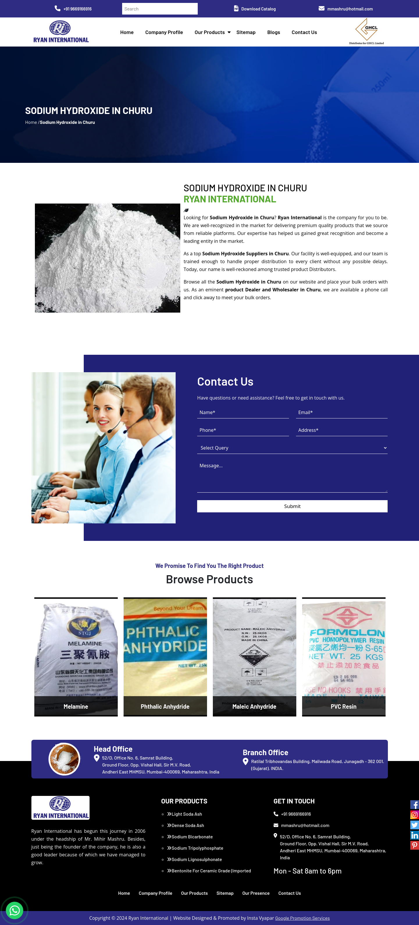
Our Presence (256, 893)
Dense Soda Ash (185, 825)
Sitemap (246, 32)
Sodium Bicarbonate (190, 836)
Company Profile (164, 32)
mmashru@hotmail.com (346, 8)
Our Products (210, 32)
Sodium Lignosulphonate (194, 859)
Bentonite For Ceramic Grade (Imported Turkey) (209, 874)
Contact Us (304, 32)
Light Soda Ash (184, 814)
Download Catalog (255, 8)
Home (127, 32)
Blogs (273, 32)
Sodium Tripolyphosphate (195, 848)
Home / (32, 122)
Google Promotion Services (302, 918)
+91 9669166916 (73, 8)
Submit (292, 506)
